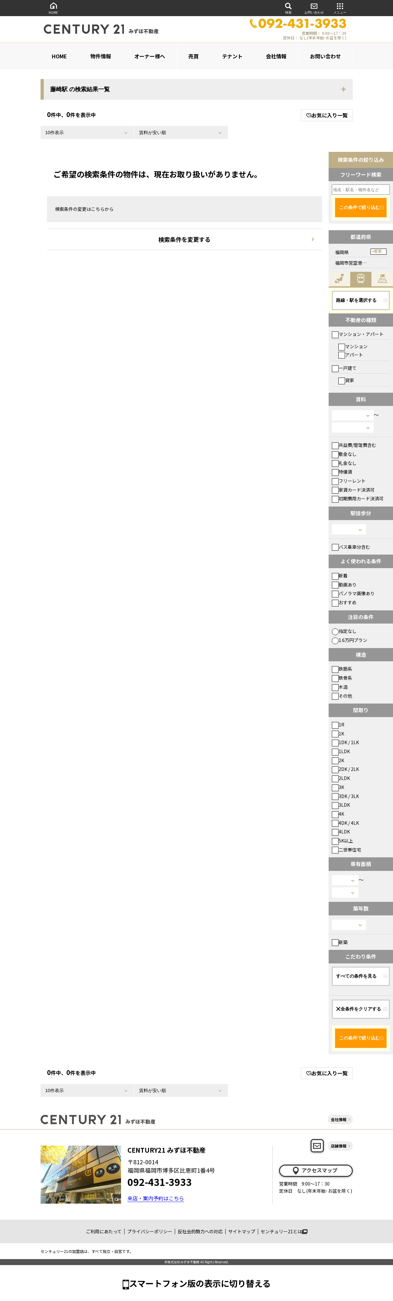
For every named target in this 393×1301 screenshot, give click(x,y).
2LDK (341, 778)
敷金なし (344, 454)
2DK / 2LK (345, 769)
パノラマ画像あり (353, 593)
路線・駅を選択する (356, 300)
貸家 (346, 380)
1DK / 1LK (345, 742)
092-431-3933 (159, 1182)
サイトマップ (241, 1231)
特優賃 (342, 471)
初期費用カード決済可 (358, 498)
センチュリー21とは (284, 1231)
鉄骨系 (342, 678)
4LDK (341, 831)
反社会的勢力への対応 (200, 1231)
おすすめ (344, 602)
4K (338, 814)
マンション (353, 346)
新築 (340, 942)
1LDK (341, 751)
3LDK (341, 805)
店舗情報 (338, 1145)
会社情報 (276, 56)
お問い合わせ (314, 8)
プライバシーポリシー (149, 1231)
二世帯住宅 (346, 849)
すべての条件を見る (356, 976)
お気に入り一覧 (327, 115)
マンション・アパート (358, 334)
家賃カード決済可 (353, 490)
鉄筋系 (342, 668)
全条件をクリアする (358, 1008)
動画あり (344, 584)
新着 (340, 575)
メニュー (340, 8)
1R (338, 724)
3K (338, 787)
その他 (342, 696)
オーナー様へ (149, 56)
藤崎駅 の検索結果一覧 (80, 89)
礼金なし (344, 463)
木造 (340, 687)
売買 (193, 56)
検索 (288, 8)
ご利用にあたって (104, 1231)
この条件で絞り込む (359, 207)
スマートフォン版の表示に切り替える (200, 1283)
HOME (53, 8)
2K (338, 760)
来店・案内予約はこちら (155, 1198)
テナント (232, 56)
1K (338, 733)
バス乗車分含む (351, 547)
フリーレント (349, 481)
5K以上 (342, 840)
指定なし (344, 631)
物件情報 (100, 56)
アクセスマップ (314, 1170)
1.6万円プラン (349, 640)
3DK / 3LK (345, 796)
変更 (378, 251)
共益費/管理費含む (354, 445)
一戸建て (344, 368)
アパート (350, 354)
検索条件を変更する (184, 239)
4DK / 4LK (345, 823)
